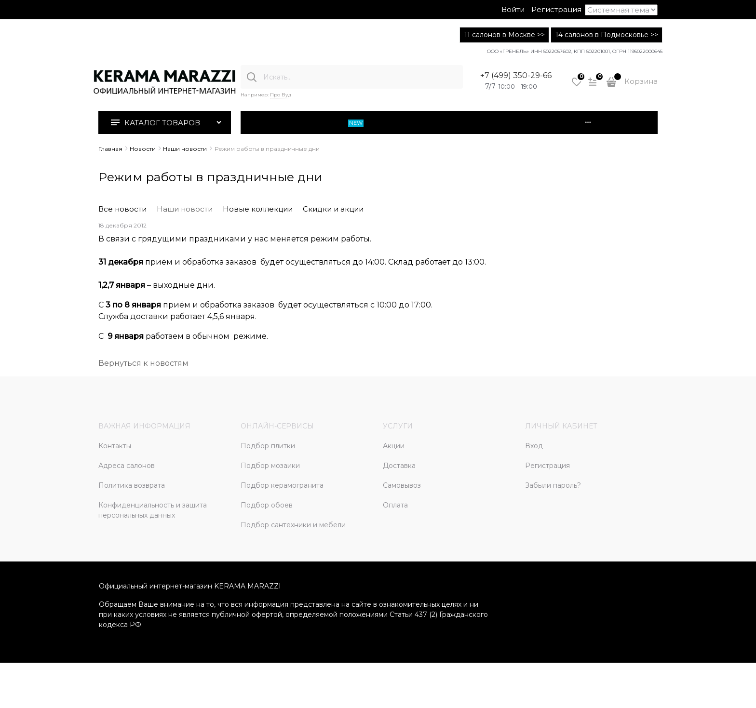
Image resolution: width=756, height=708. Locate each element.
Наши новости (185, 209)
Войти (513, 9)
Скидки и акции (333, 209)
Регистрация (556, 9)
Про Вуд (280, 95)
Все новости (122, 209)
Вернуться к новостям (143, 363)
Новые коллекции (258, 209)
